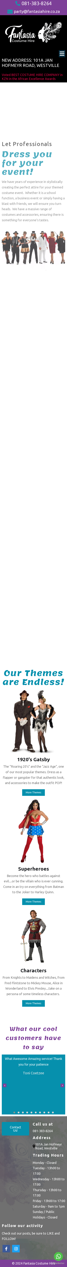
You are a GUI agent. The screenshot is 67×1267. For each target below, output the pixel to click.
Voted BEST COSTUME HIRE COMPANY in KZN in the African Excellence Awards (32, 76)
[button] (14, 1112)
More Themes (33, 792)
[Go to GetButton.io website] (58, 1263)
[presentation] (4, 1085)
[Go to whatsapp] (58, 1256)
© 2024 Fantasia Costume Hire (33, 1263)
